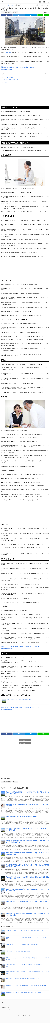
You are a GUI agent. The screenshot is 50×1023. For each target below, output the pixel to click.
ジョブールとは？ (6, 1005)
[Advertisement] (25, 95)
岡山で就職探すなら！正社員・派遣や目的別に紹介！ (19, 699)
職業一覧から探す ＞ (25, 740)
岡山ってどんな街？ (8, 77)
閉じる (46, 73)
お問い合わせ (5, 1007)
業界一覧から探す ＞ (25, 743)
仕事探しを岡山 (8, 52)
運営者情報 (5, 1003)
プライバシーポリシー (7, 1010)
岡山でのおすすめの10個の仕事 (11, 80)
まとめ (5, 82)
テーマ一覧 (5, 1012)
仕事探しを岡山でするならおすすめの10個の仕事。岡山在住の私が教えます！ (25, 9)
